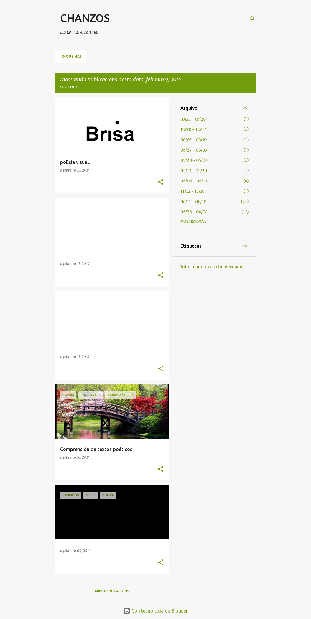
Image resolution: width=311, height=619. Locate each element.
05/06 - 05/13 (193, 181)
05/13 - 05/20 (193, 170)
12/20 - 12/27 (193, 129)
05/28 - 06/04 (194, 212)
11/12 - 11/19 (192, 191)
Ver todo (69, 87)
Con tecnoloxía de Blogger (155, 610)
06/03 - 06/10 (193, 139)
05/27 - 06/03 (193, 150)
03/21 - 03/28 (193, 119)
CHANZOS (85, 18)
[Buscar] (252, 19)
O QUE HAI (71, 56)
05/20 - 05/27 (193, 160)
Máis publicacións (112, 591)
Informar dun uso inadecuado (211, 266)
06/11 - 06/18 (193, 201)
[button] (160, 182)
